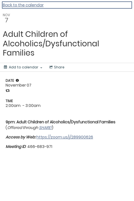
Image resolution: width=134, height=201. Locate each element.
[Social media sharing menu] (56, 67)
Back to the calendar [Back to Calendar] (23, 5)
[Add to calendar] (23, 67)
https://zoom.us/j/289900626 (64, 137)
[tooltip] (17, 80)
